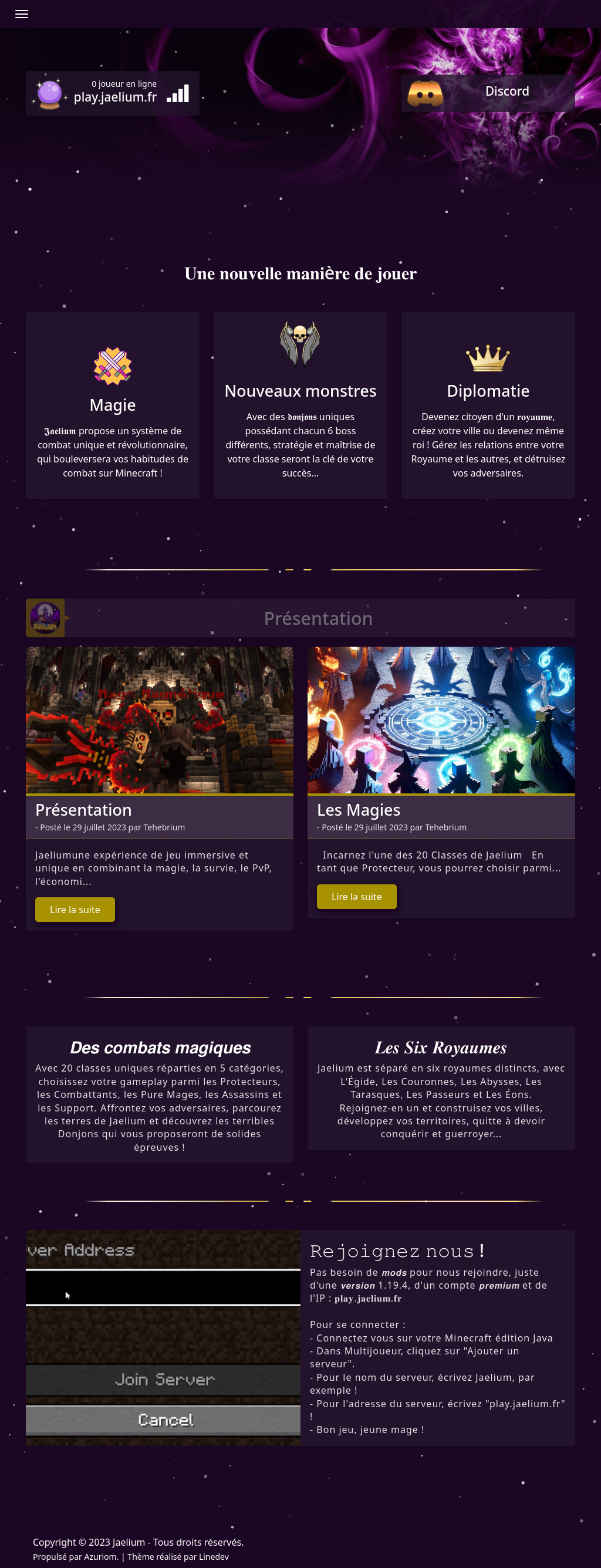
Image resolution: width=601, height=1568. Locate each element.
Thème (140, 1556)
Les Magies (359, 809)
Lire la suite (75, 909)
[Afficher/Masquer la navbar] (21, 14)
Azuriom (100, 1556)
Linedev (214, 1556)
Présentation (83, 809)
